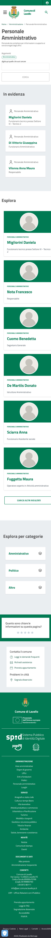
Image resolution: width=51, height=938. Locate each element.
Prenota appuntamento (24, 902)
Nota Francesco (19, 292)
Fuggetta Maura (20, 479)
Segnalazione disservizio (24, 909)
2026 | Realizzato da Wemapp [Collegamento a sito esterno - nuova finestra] (25, 936)
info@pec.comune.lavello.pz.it (24, 888)
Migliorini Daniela (20, 117)
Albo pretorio (24, 861)
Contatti (24, 870)
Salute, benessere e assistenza (24, 832)
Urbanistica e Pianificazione (24, 811)
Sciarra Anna (17, 432)
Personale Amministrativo (36, 24)
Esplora (9, 200)
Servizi (24, 792)
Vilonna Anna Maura (22, 168)
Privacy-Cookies (9, 928)
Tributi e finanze (24, 825)
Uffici (24, 773)
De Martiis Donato (21, 385)
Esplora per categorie (23, 536)
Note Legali (23, 928)
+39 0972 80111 (24, 884)
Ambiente (24, 829)
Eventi (24, 849)
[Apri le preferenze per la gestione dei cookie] (4, 933)
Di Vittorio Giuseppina (23, 143)
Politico (14, 570)
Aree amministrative (24, 766)
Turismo (24, 814)
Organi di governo (24, 769)
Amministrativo (19, 553)
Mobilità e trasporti (24, 818)
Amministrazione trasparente (24, 865)
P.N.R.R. (24, 916)
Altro (12, 587)
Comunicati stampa (24, 845)
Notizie (24, 842)
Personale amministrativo (24, 783)
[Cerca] (46, 12)
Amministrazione (16, 24)
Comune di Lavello (29, 12)
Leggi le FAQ (24, 905)
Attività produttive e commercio (24, 807)
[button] (47, 2)
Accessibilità (24, 912)
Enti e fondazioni (24, 776)
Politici (24, 780)
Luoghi (24, 787)
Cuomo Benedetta (21, 338)
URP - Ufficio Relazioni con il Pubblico (24, 892)
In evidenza (14, 94)
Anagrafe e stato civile (24, 797)
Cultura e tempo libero (24, 800)
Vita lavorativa (24, 804)
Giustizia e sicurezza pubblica (24, 821)
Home (4, 24)
